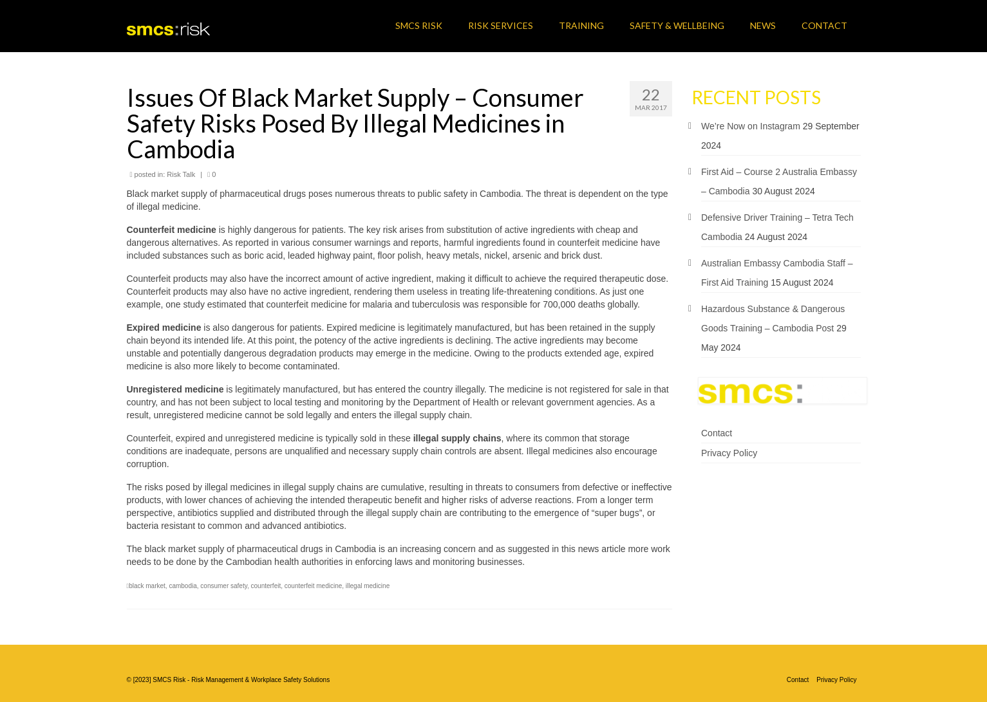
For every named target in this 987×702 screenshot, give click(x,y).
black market (147, 585)
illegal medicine (368, 585)
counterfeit (266, 585)
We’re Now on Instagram (750, 126)
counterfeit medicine (314, 585)
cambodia (182, 585)
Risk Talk (181, 174)
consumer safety (223, 585)
